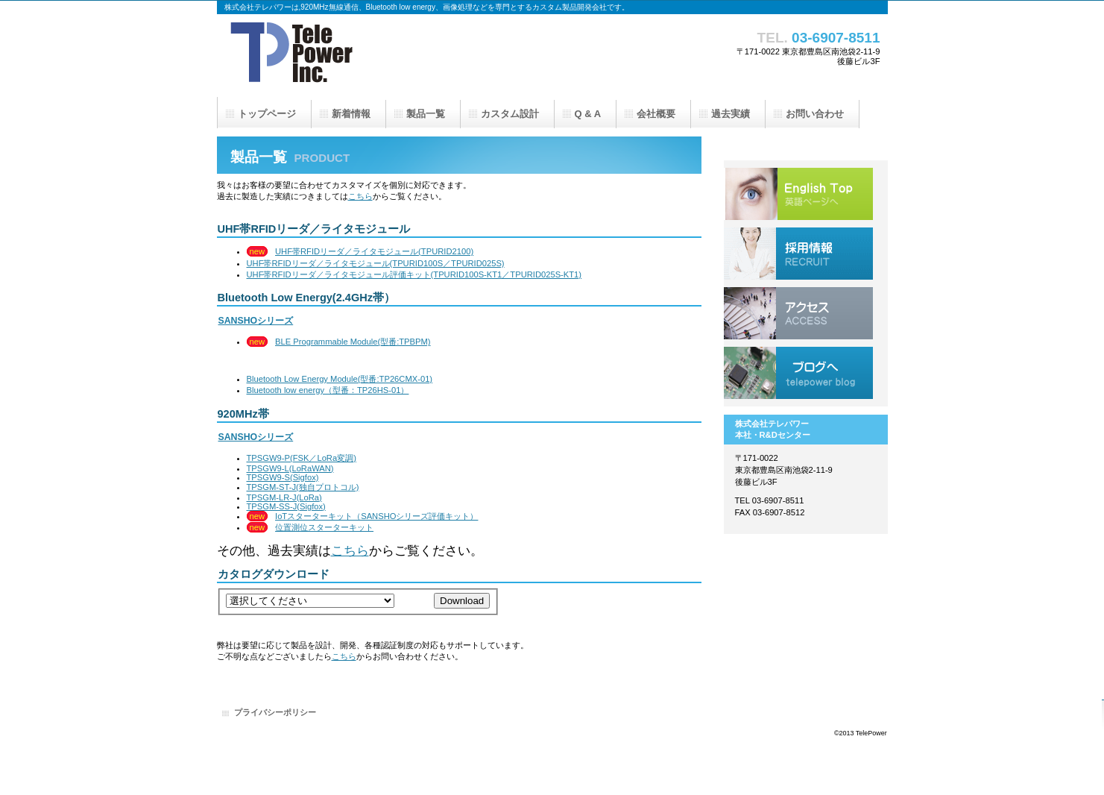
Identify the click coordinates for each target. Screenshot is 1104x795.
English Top (798, 194)
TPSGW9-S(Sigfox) (283, 477)
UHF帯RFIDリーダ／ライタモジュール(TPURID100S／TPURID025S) (376, 263)
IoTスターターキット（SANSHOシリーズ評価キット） (376, 516)
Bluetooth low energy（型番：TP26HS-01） (328, 390)
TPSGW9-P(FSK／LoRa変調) (301, 457)
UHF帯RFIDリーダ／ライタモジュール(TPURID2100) (374, 251)
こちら (360, 196)
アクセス (798, 313)
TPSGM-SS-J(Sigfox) (286, 506)
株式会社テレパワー (366, 56)
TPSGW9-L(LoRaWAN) (290, 468)
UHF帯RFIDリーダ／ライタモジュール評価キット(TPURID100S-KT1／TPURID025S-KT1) (414, 274)
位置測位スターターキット (324, 527)
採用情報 (798, 253)
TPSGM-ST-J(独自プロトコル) (303, 487)
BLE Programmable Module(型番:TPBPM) (353, 341)
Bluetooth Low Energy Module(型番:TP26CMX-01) (340, 378)
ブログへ (798, 373)
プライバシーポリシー (275, 712)
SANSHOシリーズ (256, 320)
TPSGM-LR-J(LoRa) (284, 497)
